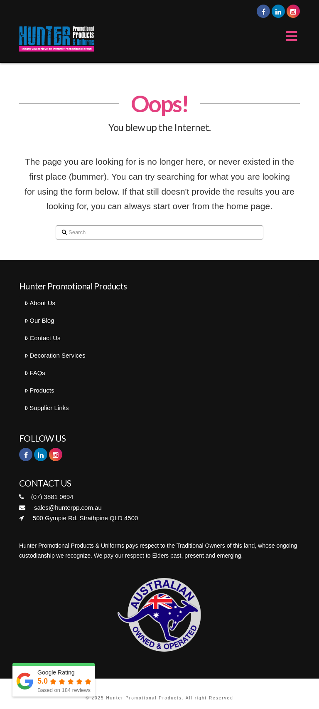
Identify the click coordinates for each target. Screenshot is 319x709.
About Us (40, 302)
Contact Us (43, 337)
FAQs (35, 372)
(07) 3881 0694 (46, 496)
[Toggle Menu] (287, 36)
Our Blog (39, 320)
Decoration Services (55, 355)
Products (39, 390)
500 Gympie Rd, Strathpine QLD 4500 (78, 517)
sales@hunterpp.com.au (60, 507)
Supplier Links (47, 407)
